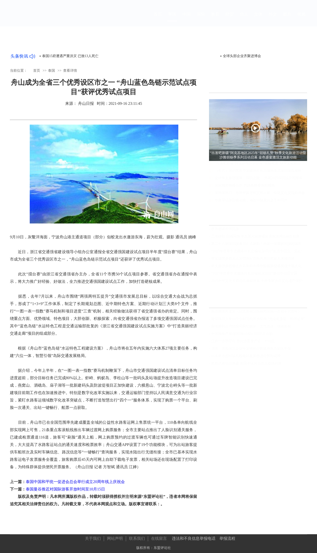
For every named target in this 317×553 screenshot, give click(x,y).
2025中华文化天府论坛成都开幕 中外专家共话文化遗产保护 (256, 283)
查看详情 (70, 70)
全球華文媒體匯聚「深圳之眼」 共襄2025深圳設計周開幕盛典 (261, 182)
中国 (186, 19)
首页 (158, 19)
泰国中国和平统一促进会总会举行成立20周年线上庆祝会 (75, 482)
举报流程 (227, 537)
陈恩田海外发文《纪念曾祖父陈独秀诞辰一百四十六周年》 (256, 314)
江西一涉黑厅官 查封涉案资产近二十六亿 (243, 343)
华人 (244, 19)
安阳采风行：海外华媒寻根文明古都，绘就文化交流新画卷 (260, 197)
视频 (301, 19)
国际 (201, 19)
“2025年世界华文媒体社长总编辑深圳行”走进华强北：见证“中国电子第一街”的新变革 (259, 253)
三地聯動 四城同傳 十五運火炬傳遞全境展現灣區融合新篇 (255, 239)
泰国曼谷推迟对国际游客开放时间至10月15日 (65, 489)
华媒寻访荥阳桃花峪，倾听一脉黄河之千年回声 (251, 205)
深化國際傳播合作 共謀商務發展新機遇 (245, 190)
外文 (272, 19)
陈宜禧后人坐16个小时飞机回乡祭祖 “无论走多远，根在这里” (258, 321)
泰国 (172, 18)
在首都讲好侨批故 (225, 231)
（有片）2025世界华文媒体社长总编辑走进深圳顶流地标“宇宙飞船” (261, 175)
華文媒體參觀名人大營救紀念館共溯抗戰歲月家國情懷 (252, 261)
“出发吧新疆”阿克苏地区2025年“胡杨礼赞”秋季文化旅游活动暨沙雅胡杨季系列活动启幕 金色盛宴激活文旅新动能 (261, 168)
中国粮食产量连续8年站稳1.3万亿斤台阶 (242, 336)
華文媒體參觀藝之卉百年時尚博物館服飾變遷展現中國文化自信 (259, 268)
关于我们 (93, 537)
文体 (258, 19)
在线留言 (159, 537)
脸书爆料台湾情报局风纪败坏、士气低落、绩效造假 (251, 329)
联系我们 (137, 537)
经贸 (229, 19)
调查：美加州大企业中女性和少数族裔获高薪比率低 (251, 351)
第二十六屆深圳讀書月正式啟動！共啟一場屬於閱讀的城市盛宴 (259, 246)
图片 (287, 19)
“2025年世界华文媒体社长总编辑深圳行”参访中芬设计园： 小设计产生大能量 (259, 276)
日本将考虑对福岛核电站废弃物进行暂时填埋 (246, 358)
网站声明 (115, 537)
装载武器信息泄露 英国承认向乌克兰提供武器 (246, 366)
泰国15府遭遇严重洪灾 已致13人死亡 (70, 56)
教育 (215, 19)
